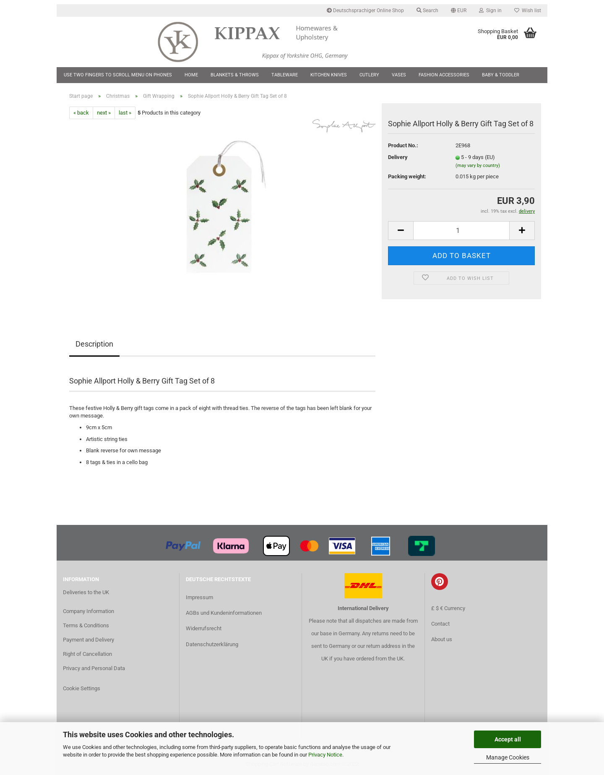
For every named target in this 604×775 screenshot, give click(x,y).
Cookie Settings (81, 688)
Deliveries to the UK (86, 592)
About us (441, 639)
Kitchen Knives (328, 75)
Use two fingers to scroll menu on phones (118, 75)
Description (94, 343)
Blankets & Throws (235, 75)
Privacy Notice (325, 755)
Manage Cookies (507, 757)
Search (427, 10)
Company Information (88, 611)
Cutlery (369, 75)
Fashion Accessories (444, 75)
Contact (440, 624)
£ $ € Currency (448, 608)
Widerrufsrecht (203, 628)
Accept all (508, 739)
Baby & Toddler (500, 75)
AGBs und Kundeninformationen (224, 613)
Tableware (284, 75)
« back (81, 113)
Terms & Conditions (86, 625)
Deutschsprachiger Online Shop (365, 10)
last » (125, 113)
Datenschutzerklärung (212, 644)
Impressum (199, 597)
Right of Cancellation (87, 654)
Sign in (490, 10)
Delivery (398, 157)
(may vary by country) (478, 165)
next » (104, 113)
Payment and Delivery (88, 640)
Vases (399, 75)
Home (191, 75)
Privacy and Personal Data (94, 668)
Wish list (527, 10)
